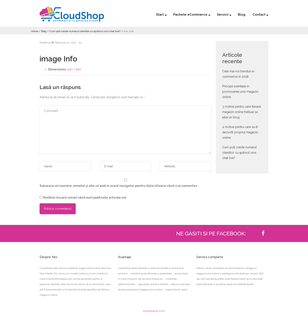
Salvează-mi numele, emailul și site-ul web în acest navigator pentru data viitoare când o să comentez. (119, 185)
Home (34, 31)
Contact (259, 14)
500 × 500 (74, 69)
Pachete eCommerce (190, 14)
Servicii (222, 14)
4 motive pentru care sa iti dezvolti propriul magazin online (240, 132)
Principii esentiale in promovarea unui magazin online (240, 92)
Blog (241, 14)
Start (160, 14)
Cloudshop (149, 310)
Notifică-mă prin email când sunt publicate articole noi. (85, 197)
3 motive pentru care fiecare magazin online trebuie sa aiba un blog (241, 112)
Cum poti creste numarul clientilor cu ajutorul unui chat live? (85, 31)
